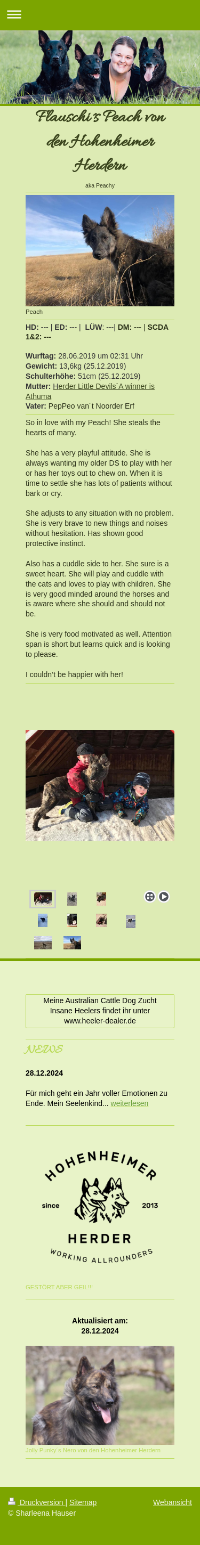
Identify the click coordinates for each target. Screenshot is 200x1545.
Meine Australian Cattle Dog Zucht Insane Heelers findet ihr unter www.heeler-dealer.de (99, 1010)
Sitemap (83, 1502)
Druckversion (36, 1502)
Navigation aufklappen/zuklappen (100, 14)
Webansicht (172, 1502)
